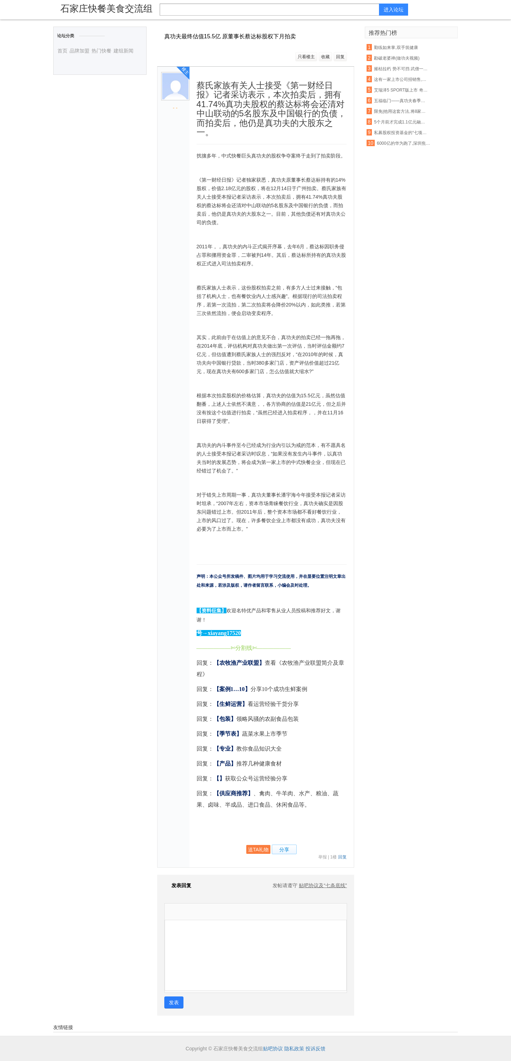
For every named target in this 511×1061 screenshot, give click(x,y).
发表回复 (177, 885)
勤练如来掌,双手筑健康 (396, 47)
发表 (174, 1002)
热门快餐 (101, 51)
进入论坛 (393, 9)
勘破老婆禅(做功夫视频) (396, 58)
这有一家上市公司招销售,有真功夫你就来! (401, 79)
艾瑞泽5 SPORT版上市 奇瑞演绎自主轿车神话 (401, 90)
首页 (62, 51)
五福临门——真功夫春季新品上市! (401, 100)
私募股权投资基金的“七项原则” (401, 132)
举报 (322, 857)
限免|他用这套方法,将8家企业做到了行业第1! (401, 111)
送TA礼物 (258, 849)
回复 (340, 56)
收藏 (325, 56)
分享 (284, 849)
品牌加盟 (79, 51)
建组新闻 (123, 51)
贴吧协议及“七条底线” (323, 885)
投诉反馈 (315, 1048)
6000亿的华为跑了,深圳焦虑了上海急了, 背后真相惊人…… (404, 143)
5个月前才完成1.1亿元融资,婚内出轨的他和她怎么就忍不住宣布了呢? (401, 122)
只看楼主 (306, 56)
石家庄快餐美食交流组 (106, 8)
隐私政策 (294, 1048)
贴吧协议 (273, 1048)
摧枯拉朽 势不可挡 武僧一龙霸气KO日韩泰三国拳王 (401, 68)
